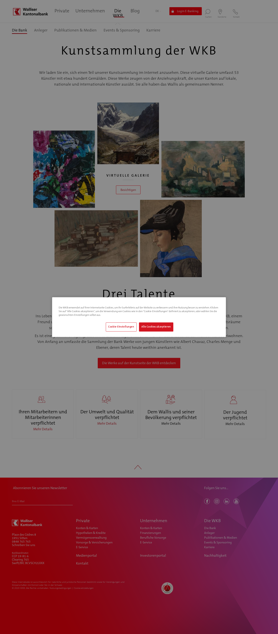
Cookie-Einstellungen (121, 326)
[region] (139, 317)
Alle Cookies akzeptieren (156, 326)
